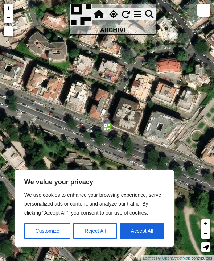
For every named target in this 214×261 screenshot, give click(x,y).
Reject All (95, 231)
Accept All (142, 231)
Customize (47, 231)
